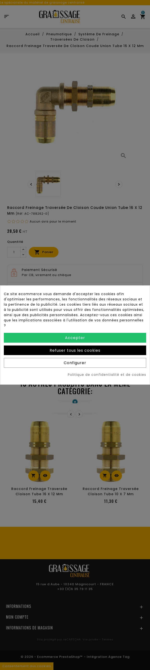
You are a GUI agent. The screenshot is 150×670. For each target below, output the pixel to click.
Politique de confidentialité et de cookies (107, 374)
